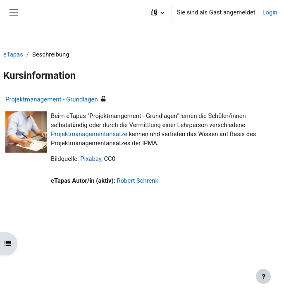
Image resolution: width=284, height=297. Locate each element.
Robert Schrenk (137, 180)
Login (270, 12)
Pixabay (90, 159)
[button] (158, 12)
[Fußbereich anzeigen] (263, 276)
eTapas (13, 54)
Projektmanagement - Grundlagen (51, 99)
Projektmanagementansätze (89, 134)
